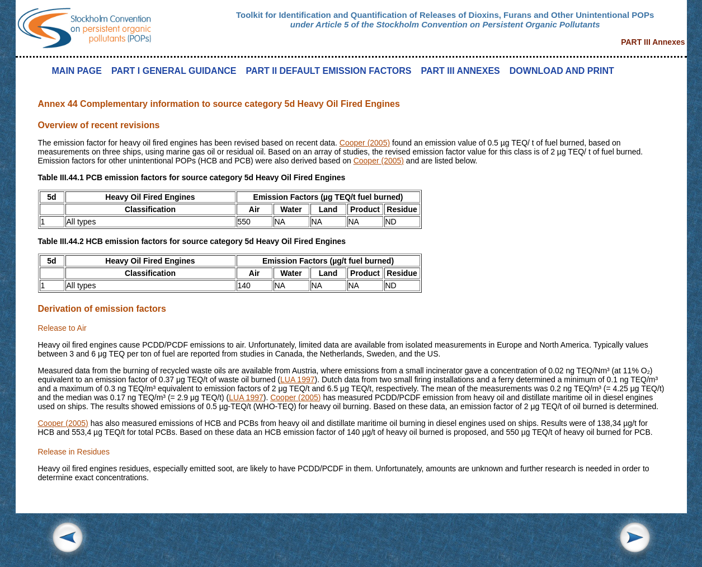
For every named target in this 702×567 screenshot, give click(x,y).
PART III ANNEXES (460, 71)
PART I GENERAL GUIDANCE (173, 71)
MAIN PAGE (77, 71)
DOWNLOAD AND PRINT (562, 71)
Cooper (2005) (365, 142)
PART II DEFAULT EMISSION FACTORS (328, 71)
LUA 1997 (297, 379)
